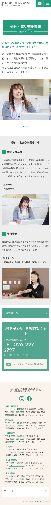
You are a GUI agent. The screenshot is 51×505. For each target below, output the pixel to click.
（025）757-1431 (16, 466)
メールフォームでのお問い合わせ (28, 364)
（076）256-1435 (16, 479)
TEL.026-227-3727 (20, 348)
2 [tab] (24, 126)
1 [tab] (23, 126)
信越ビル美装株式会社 (15, 4)
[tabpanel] (25, 99)
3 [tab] (26, 126)
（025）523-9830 (16, 439)
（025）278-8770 (16, 425)
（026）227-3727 (16, 412)
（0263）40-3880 (16, 452)
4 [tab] (27, 126)
